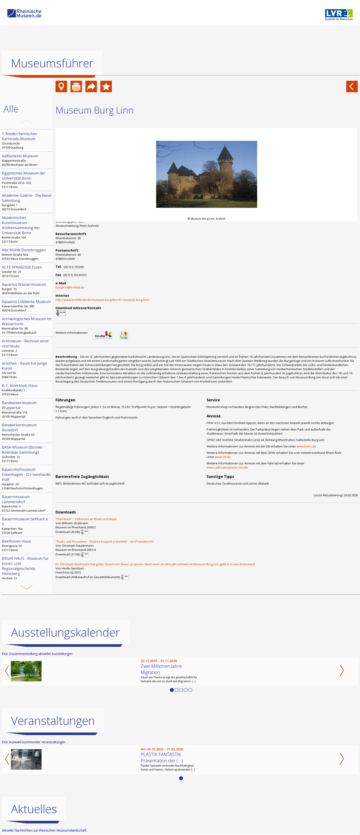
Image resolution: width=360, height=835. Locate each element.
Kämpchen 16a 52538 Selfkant (27, 525)
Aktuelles (34, 809)
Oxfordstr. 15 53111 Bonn (27, 454)
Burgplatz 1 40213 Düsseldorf (27, 202)
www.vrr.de (223, 457)
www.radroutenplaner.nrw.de (227, 467)
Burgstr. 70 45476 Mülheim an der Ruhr (27, 288)
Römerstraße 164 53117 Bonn (27, 229)
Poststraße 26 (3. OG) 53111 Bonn (27, 180)
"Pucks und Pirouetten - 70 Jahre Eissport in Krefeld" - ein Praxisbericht (105, 541)
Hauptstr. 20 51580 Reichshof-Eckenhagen (27, 478)
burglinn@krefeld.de (70, 287)
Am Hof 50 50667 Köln (27, 370)
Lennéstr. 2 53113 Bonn (27, 347)
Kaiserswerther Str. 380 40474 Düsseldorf (27, 305)
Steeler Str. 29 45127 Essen (27, 271)
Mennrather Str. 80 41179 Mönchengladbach (27, 325)
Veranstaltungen (53, 720)
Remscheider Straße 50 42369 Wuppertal (27, 431)
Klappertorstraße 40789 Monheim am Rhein (27, 160)
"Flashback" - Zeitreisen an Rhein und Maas (86, 519)
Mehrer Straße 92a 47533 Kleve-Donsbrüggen (27, 254)
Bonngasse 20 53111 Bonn (27, 545)
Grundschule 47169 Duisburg (27, 140)
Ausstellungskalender (65, 632)
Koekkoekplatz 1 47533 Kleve (27, 389)
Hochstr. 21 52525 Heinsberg (27, 570)
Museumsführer (52, 63)
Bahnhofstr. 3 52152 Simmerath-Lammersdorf (27, 503)
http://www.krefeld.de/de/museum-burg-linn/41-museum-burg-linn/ (102, 300)
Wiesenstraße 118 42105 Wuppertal (27, 409)
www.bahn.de (306, 446)
